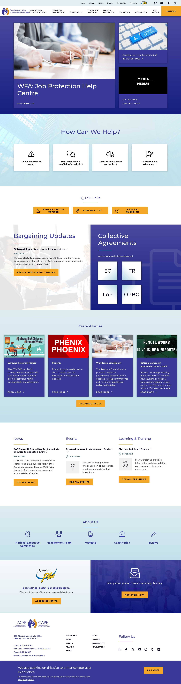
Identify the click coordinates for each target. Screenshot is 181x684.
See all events (79, 482)
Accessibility (98, 643)
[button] (155, 3)
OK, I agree (153, 672)
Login (83, 3)
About (92, 3)
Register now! (135, 595)
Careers (96, 640)
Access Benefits (46, 601)
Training (70, 647)
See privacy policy (26, 681)
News (100, 3)
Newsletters (98, 647)
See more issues (91, 404)
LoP (108, 294)
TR (131, 271)
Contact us (121, 3)
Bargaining (71, 636)
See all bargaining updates (36, 272)
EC (107, 271)
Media (94, 636)
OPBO (132, 294)
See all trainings (134, 479)
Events (110, 3)
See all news (26, 482)
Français (133, 3)
